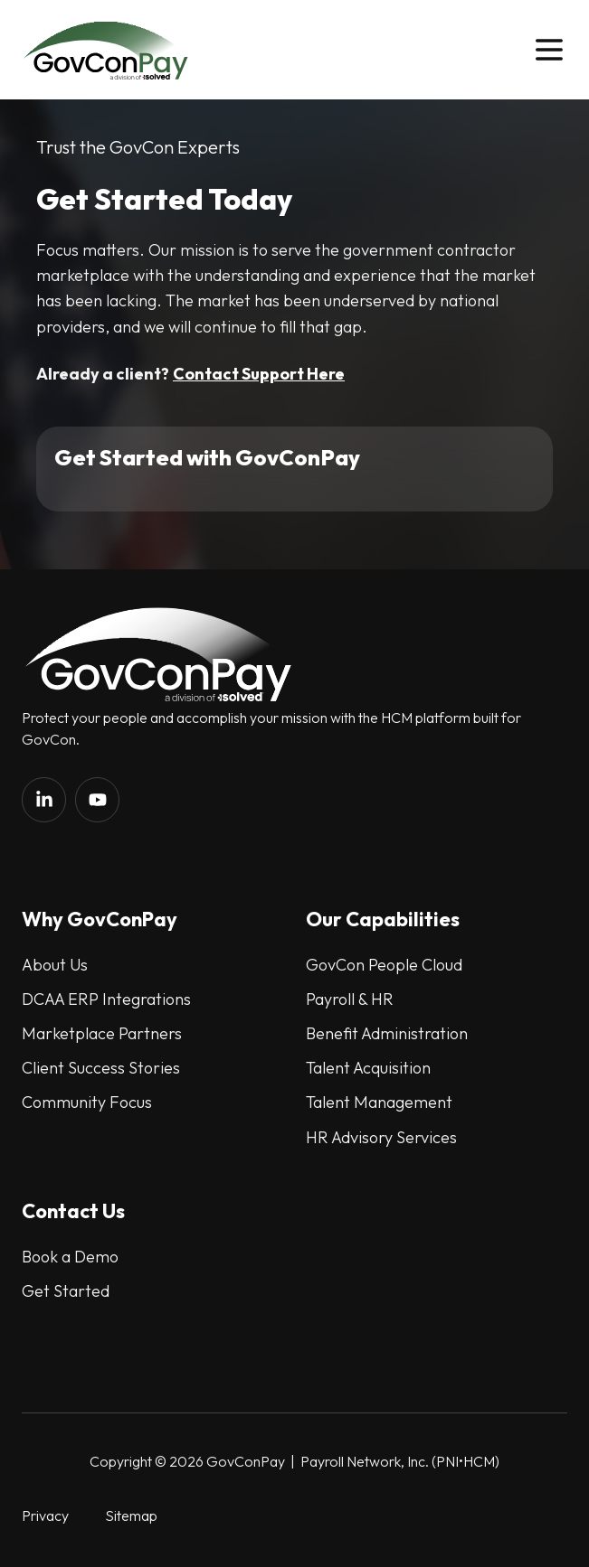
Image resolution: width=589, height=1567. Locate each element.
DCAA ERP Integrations (106, 999)
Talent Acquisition (368, 1067)
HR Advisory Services (381, 1137)
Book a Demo (70, 1256)
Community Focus (87, 1102)
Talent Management (379, 1102)
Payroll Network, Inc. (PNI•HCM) (398, 1461)
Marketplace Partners (102, 1033)
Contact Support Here (259, 373)
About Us (55, 964)
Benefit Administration (387, 1033)
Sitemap (131, 1515)
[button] (549, 50)
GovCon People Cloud (384, 964)
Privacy (45, 1515)
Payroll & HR (350, 999)
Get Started (65, 1291)
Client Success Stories (101, 1067)
